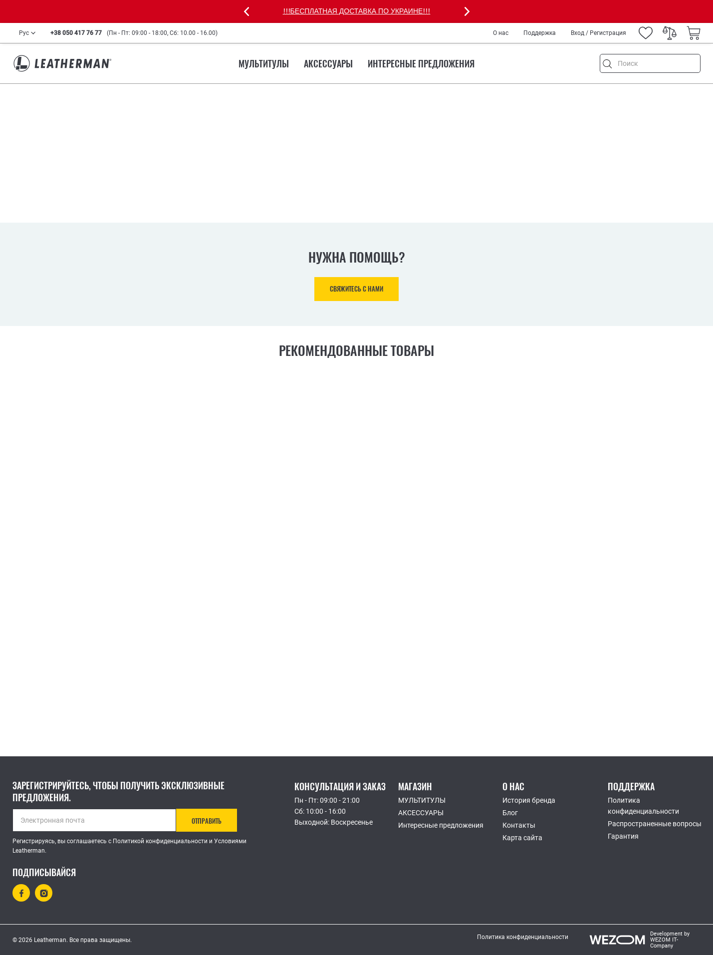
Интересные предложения (421, 63)
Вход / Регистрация (598, 32)
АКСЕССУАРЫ (328, 63)
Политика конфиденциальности (643, 805)
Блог (510, 813)
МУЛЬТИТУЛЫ (263, 63)
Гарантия (623, 836)
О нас (500, 32)
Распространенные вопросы (655, 824)
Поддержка (539, 32)
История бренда (528, 800)
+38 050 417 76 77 (76, 32)
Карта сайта (522, 838)
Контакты (518, 825)
